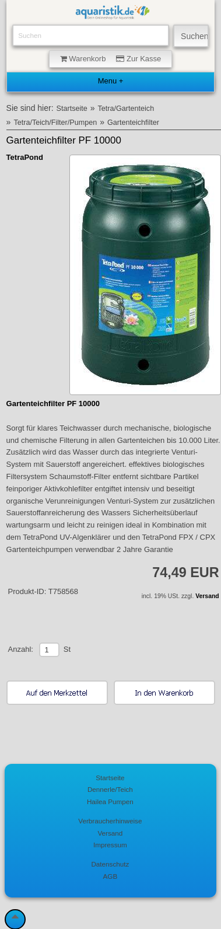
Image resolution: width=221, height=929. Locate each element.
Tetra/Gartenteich (126, 108)
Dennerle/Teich (110, 789)
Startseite (72, 108)
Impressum (110, 844)
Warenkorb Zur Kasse (111, 58)
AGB (110, 876)
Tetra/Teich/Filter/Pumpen (55, 122)
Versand (207, 596)
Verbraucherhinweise (110, 821)
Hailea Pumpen (110, 801)
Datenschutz (110, 864)
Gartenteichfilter (133, 122)
